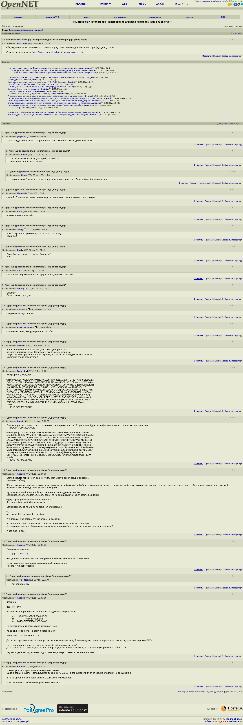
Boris (35, 80)
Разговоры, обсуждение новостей (26, 30)
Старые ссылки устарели (20, 91)
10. (4, 305)
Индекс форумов (213, 692)
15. (4, 470)
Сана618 (95, 100)
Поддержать (221, 722)
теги (185, 4)
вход (213, 1)
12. (4, 342)
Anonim (96, 103)
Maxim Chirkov (234, 719)
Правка (216, 56)
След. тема (238, 692)
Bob (52, 84)
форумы (18, 17)
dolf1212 (35, 107)
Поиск (178, 4)
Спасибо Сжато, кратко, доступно (24, 89)
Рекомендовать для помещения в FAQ (191, 692)
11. (4, 323)
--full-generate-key (22, 107)
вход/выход (155, 17)
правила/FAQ (52, 17)
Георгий (107, 98)
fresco (92, 70)
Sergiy (71, 82)
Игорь (96, 73)
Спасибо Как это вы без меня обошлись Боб (28, 84)
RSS (223, 17)
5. (3, 208)
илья (70, 86)
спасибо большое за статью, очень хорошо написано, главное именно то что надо (47, 77)
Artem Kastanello (58, 93)
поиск (86, 17)
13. (4, 367)
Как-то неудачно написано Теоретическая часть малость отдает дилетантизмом (45, 68)
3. (7, 171)
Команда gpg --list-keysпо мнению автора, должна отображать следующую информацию (49, 112)
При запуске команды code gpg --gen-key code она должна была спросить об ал (45, 105)
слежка (189, 17)
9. (3, 285)
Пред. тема (229, 692)
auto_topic (22, 43)
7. (3, 246)
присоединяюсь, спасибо (19, 80)
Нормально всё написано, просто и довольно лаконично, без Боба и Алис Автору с (53, 73)
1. (3, 133)
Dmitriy (44, 89)
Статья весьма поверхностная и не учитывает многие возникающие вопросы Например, (49, 103)
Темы (222, 692)
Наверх (216, 144)
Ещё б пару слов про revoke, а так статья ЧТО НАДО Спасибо (37, 82)
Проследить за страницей (15, 722)
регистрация (221, 1)
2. (7, 151)
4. (3, 189)
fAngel (90, 77)
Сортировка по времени (227, 124)
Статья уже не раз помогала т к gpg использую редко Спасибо (37, 86)
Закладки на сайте (12, 719)
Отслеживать (236, 33)
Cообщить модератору (231, 56)
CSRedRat (38, 91)
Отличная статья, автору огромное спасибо (28, 93)
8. (3, 267)
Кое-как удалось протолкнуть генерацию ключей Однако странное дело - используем (48, 114)
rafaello (91, 96)
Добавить (209, 722)
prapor (87, 68)
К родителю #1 (205, 183)
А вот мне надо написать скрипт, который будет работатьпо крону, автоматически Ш (47, 96)
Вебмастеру (235, 722)
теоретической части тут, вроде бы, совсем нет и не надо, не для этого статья (51, 70)
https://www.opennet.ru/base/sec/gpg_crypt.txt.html (58, 52)
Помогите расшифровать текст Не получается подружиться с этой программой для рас (49, 100)
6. (3, 225)
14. (4, 417)
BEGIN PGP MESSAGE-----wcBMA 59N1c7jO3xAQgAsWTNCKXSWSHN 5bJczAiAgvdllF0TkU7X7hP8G (55, 98)
